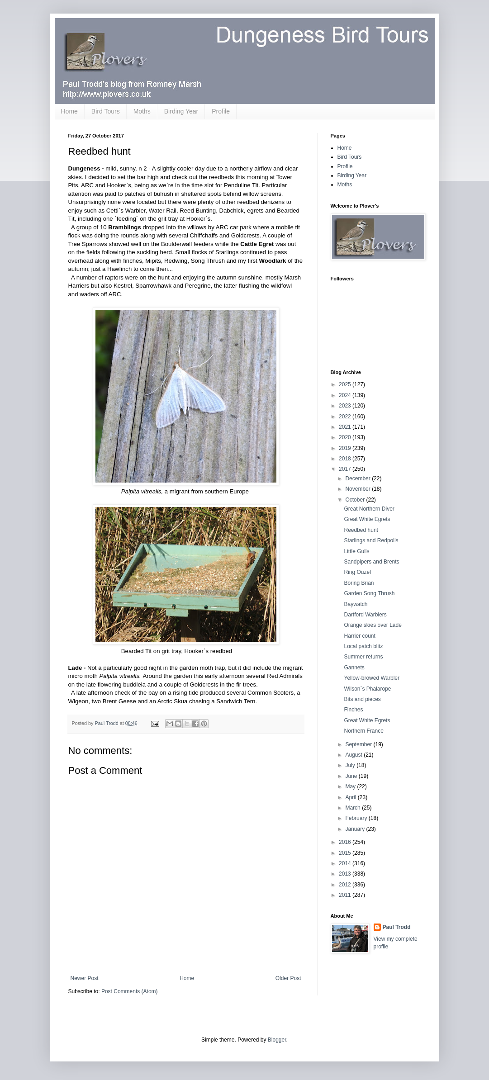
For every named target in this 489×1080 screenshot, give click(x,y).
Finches (353, 709)
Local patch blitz (363, 646)
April (351, 797)
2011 (345, 895)
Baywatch (355, 604)
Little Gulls (356, 551)
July (350, 765)
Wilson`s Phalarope (367, 689)
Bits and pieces (362, 699)
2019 (345, 448)
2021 (345, 427)
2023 (345, 406)
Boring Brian (359, 583)
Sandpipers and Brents (371, 562)
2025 (345, 384)
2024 (345, 395)
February (356, 818)
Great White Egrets (367, 519)
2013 (345, 874)
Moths (142, 111)
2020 (345, 437)
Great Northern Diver (369, 509)
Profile (221, 111)
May (351, 786)
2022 (345, 416)
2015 (345, 853)
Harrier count (359, 636)
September (359, 744)
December (358, 478)
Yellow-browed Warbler (371, 678)
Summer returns (363, 657)
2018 (345, 458)
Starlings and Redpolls (371, 540)
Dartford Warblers (365, 614)
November (358, 489)
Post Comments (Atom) (129, 991)
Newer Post (85, 978)
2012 (345, 884)
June (351, 776)
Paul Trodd (397, 927)
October (355, 500)
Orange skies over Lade (372, 625)
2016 (345, 842)
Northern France (363, 731)
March (353, 808)
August (354, 755)
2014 (345, 863)
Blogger (277, 1040)
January (355, 829)
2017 (345, 469)
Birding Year (181, 111)
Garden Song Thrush (369, 593)
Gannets (354, 667)
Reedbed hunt (361, 530)
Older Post (288, 978)
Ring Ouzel (357, 572)
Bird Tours (105, 111)
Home (69, 111)
